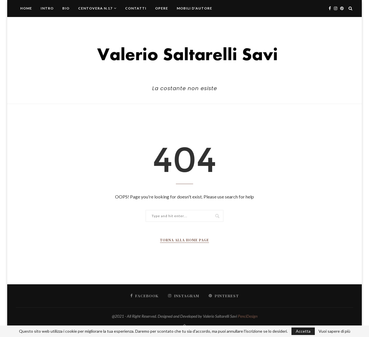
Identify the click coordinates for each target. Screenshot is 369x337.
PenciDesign (247, 316)
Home (26, 8)
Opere (161, 8)
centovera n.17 (95, 8)
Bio (65, 8)
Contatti (135, 8)
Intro (47, 8)
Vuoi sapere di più (334, 331)
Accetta (303, 331)
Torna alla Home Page (184, 240)
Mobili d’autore (194, 8)
